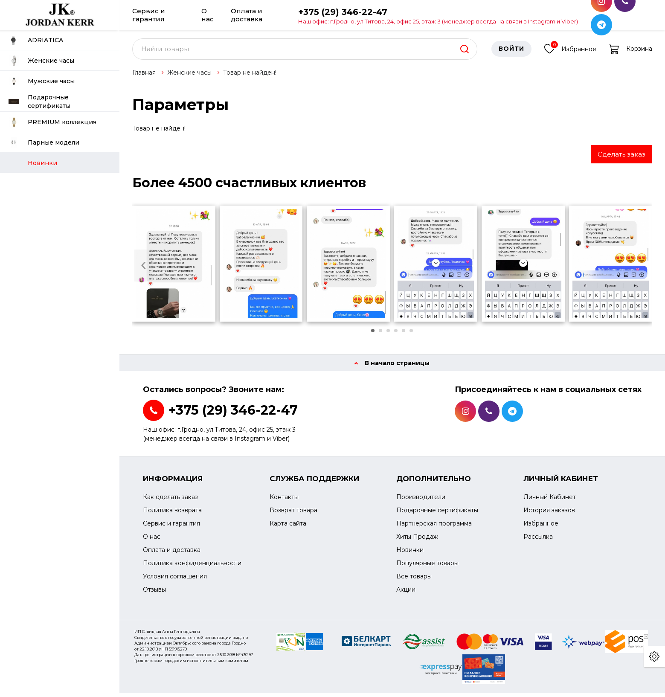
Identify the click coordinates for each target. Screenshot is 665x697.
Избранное (570, 52)
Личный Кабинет (549, 501)
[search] (464, 53)
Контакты (284, 501)
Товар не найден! (249, 77)
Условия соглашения (175, 581)
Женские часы (41, 60)
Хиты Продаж (417, 541)
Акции (405, 594)
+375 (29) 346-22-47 (438, 15)
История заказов (549, 515)
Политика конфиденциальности (192, 568)
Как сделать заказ (170, 501)
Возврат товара (293, 515)
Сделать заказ (621, 158)
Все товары (414, 581)
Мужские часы (42, 81)
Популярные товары (427, 568)
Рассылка (538, 541)
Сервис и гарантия (148, 15)
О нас (207, 15)
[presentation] (143, 270)
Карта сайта (288, 528)
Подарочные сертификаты (39, 101)
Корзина (630, 53)
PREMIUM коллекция (52, 122)
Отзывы (154, 594)
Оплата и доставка (246, 15)
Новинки (410, 554)
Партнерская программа (434, 528)
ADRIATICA (36, 40)
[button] (373, 335)
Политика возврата (172, 515)
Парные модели (44, 142)
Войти (511, 53)
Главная (144, 77)
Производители (420, 501)
